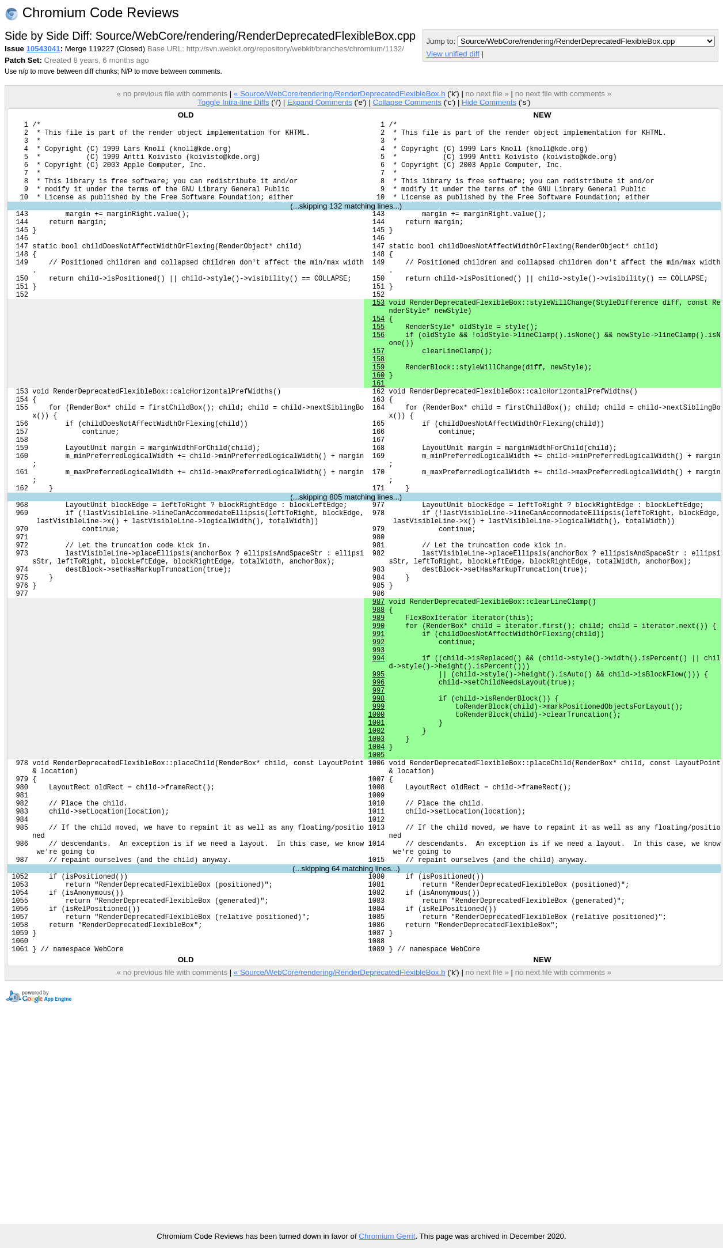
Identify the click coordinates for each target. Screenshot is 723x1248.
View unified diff (452, 54)
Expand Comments (319, 102)
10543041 (43, 48)
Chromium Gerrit (387, 1236)
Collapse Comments (406, 102)
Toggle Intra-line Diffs (233, 102)
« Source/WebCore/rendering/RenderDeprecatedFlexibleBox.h (340, 93)
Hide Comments (489, 102)
